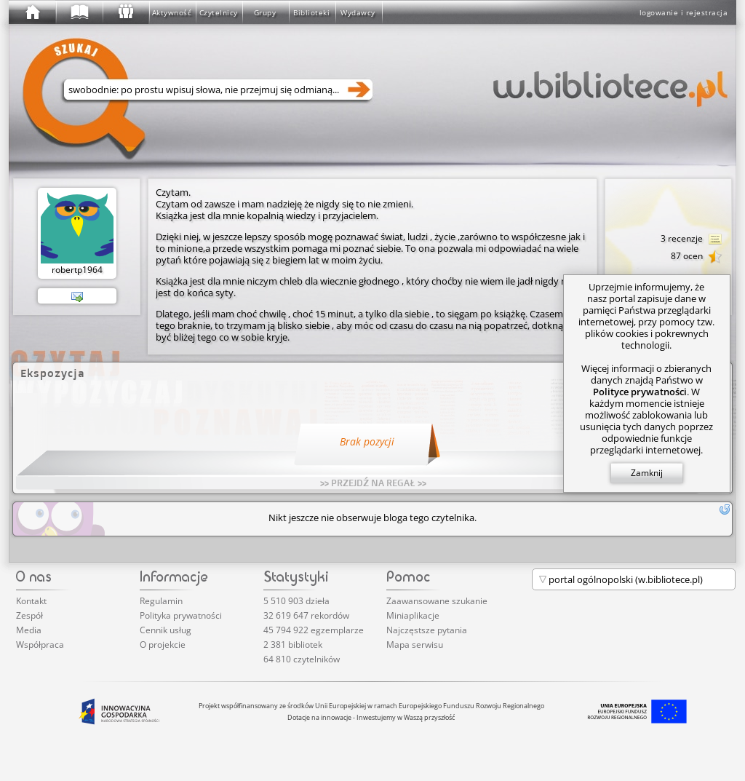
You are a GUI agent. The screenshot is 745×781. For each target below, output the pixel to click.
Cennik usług (165, 630)
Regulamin (161, 601)
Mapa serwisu (414, 644)
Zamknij (647, 473)
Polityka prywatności (181, 615)
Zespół (29, 615)
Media (28, 630)
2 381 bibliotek (292, 644)
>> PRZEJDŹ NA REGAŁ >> (373, 482)
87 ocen (696, 257)
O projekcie (163, 644)
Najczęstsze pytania (426, 630)
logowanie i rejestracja (684, 12)
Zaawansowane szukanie (436, 601)
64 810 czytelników (301, 659)
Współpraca (40, 644)
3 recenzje (691, 239)
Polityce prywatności (640, 391)
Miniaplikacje (412, 615)
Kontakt (31, 601)
